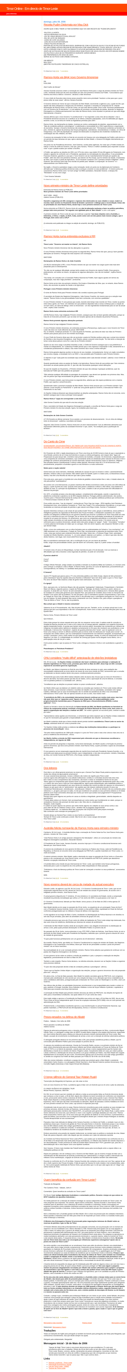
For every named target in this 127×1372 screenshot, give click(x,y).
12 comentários (64, 1071)
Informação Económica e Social (60, 1364)
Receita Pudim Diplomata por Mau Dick (66, 24)
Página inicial (87, 1323)
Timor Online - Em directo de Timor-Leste (32, 9)
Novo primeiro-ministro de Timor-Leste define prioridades (76, 185)
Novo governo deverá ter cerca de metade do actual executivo (79, 884)
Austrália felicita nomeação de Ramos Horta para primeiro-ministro (81, 828)
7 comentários (64, 71)
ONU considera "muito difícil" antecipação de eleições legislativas (80, 657)
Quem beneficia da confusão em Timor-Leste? (70, 1179)
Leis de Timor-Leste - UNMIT (59, 1366)
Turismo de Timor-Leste (57, 1368)
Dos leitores (50, 768)
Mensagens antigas (119, 1323)
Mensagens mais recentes (53, 1323)
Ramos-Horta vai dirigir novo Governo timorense (71, 77)
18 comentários (64, 822)
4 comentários (64, 179)
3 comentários (64, 230)
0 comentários (64, 1010)
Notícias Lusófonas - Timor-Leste (60, 1363)
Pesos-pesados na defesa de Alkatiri (64, 1016)
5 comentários (64, 651)
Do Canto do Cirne (54, 441)
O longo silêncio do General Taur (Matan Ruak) (70, 1076)
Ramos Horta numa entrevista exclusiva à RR (69, 236)
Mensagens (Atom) (59, 1327)
